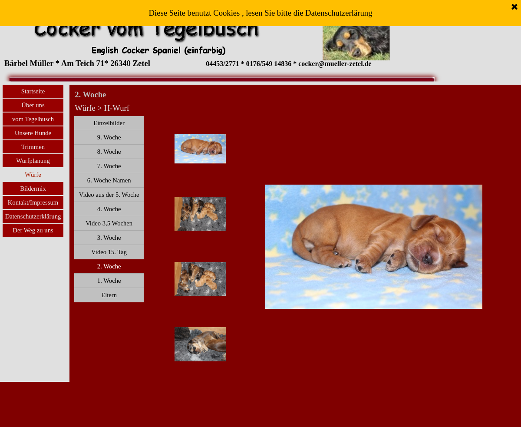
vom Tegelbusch (33, 119)
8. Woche (109, 151)
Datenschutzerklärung (33, 216)
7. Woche (109, 165)
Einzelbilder (109, 122)
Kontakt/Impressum (33, 202)
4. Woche (109, 208)
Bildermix (33, 188)
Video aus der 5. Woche (109, 194)
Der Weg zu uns (33, 230)
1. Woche (109, 280)
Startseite (33, 91)
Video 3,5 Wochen (109, 223)
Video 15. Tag (109, 251)
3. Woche (109, 237)
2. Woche (109, 266)
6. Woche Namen (109, 180)
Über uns (32, 105)
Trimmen (33, 146)
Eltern (109, 294)
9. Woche (109, 137)
